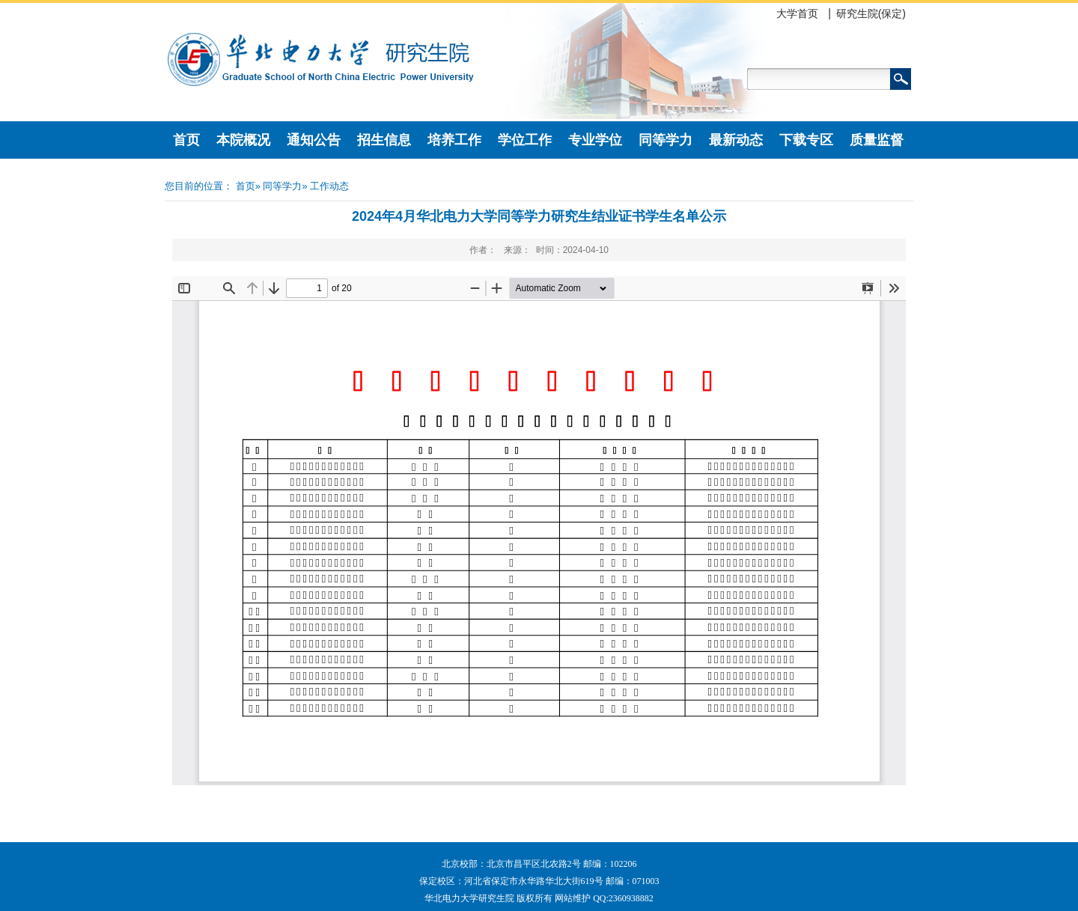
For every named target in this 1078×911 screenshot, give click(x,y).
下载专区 (806, 139)
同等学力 (665, 139)
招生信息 (384, 139)
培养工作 (454, 139)
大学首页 (797, 13)
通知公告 (314, 139)
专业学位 (595, 139)
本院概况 (243, 139)
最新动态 (736, 139)
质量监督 (877, 139)
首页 (186, 139)
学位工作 (525, 139)
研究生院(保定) (871, 13)
